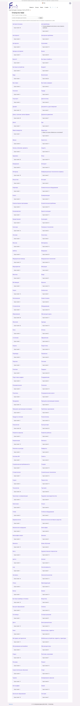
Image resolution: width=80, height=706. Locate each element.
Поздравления (45, 377)
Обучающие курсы (46, 314)
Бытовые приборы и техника (20, 598)
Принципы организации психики (50, 401)
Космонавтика (17, 211)
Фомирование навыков (47, 678)
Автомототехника (17, 24)
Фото (14, 551)
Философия (44, 527)
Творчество (44, 480)
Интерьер (15, 171)
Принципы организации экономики (22, 409)
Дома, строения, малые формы (21, 114)
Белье (14, 591)
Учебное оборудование (47, 511)
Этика (14, 583)
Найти (41, 17)
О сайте (46, 7)
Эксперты (15, 575)
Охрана (15, 345)
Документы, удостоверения (49, 106)
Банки (43, 51)
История (43, 179)
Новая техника (45, 298)
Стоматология (17, 472)
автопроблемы (45, 24)
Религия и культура (18, 448)
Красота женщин (46, 211)
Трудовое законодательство (49, 496)
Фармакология (17, 519)
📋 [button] (30, 10)
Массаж (15, 243)
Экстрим (43, 693)
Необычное (44, 290)
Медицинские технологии (48, 258)
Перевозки (44, 353)
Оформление (44, 337)
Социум (43, 464)
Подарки (43, 369)
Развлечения (16, 440)
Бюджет (43, 67)
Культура (15, 227)
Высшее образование (18, 606)
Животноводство (17, 130)
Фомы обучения (45, 543)
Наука (14, 290)
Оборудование (45, 306)
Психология (16, 424)
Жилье (14, 140)
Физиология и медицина (19, 527)
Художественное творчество (49, 551)
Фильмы (43, 535)
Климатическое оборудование (49, 187)
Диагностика (44, 98)
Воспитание (44, 75)
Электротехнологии (46, 575)
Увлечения (16, 504)
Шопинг (43, 559)
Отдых (14, 654)
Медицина (44, 250)
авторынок (16, 43)
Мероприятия (16, 266)
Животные (44, 130)
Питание (43, 361)
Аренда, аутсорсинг (18, 51)
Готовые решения (46, 614)
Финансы (15, 543)
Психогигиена (45, 417)
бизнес (43, 591)
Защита (43, 148)
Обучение (15, 322)
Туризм (15, 678)
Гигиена (43, 606)
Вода (14, 75)
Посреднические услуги (47, 393)
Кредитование (17, 219)
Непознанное (16, 298)
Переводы (15, 353)
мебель (15, 250)
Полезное (44, 385)
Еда (42, 122)
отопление (15, 337)
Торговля (43, 488)
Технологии (16, 488)
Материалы (44, 243)
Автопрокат (16, 35)
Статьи (37, 7)
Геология (15, 90)
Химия (43, 685)
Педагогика (44, 345)
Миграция (44, 266)
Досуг (14, 122)
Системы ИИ (16, 456)
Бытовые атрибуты (46, 59)
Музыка (43, 282)
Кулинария (44, 219)
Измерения (16, 163)
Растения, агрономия (47, 654)
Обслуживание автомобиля (20, 646)
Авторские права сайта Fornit (41, 704)
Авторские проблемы (47, 35)
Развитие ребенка (46, 432)
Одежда (43, 322)
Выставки (15, 83)
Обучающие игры (46, 646)
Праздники (16, 401)
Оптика (43, 330)
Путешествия (45, 424)
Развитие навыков (18, 432)
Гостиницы (16, 614)
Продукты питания (18, 417)
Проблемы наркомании (47, 409)
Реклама (15, 662)
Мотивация (16, 282)
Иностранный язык (46, 622)
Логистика (44, 235)
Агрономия (44, 43)
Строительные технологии (48, 472)
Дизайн (15, 106)
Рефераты (44, 448)
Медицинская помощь (19, 258)
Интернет (44, 163)
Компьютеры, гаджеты (47, 630)
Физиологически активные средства (51, 519)
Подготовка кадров (18, 377)
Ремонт (43, 662)
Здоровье (15, 156)
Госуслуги (15, 98)
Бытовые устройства (18, 67)
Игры (42, 156)
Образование (16, 314)
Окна (14, 330)
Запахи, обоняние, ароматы (20, 148)
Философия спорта (18, 535)
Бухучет (15, 59)
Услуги (43, 504)
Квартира (15, 187)
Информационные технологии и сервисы (52, 171)
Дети (14, 622)
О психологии (16, 306)
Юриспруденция (45, 583)
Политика (15, 393)
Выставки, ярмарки (46, 83)
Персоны (15, 361)
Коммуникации (45, 195)
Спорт (43, 670)
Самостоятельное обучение (20, 670)
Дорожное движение (47, 114)
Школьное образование (19, 693)
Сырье (14, 480)
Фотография (16, 685)
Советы (43, 456)
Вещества (44, 598)
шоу (14, 567)
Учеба (14, 511)
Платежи (15, 369)
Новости (31, 7)
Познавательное (17, 385)
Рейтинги (43, 440)
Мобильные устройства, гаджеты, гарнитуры (53, 638)
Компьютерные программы (20, 203)
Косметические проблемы (48, 203)
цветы (14, 559)
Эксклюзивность (46, 567)
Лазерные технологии (47, 227)
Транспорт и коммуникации (20, 496)
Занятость (44, 140)
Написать (11, 704)
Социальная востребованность (21, 464)
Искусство (15, 179)
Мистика (15, 274)
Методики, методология (19, 638)
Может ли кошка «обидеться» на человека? (53, 132)
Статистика (50, 704)
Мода (42, 274)
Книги (41, 7)
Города (43, 90)
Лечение (15, 235)
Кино (14, 630)
